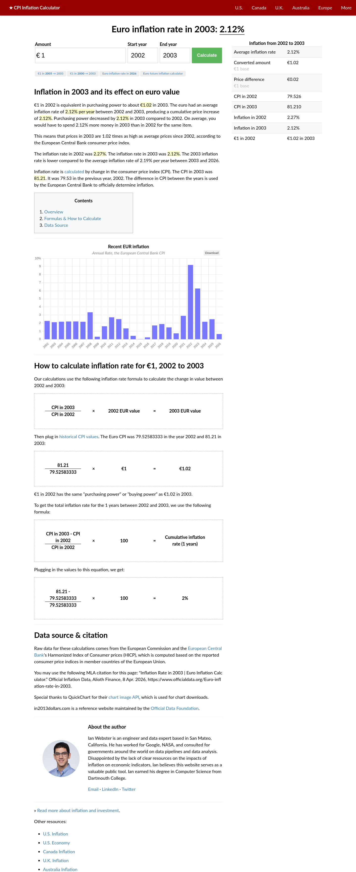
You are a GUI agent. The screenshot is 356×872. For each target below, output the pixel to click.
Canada (259, 7)
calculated (74, 171)
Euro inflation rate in (119, 73)
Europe (325, 7)
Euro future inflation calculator (163, 73)
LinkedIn (110, 789)
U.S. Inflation (55, 833)
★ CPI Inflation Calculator (34, 7)
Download (212, 253)
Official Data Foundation (175, 708)
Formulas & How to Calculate (72, 218)
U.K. (279, 7)
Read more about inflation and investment (78, 810)
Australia (301, 7)
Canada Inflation (59, 851)
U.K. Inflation (56, 860)
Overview (53, 211)
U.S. (239, 7)
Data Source (56, 225)
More (346, 7)
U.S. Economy (56, 842)
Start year (137, 44)
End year (168, 44)
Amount (43, 44)
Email (93, 789)
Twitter (128, 789)
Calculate (207, 55)
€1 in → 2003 (50, 73)
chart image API (124, 697)
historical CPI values (78, 436)
